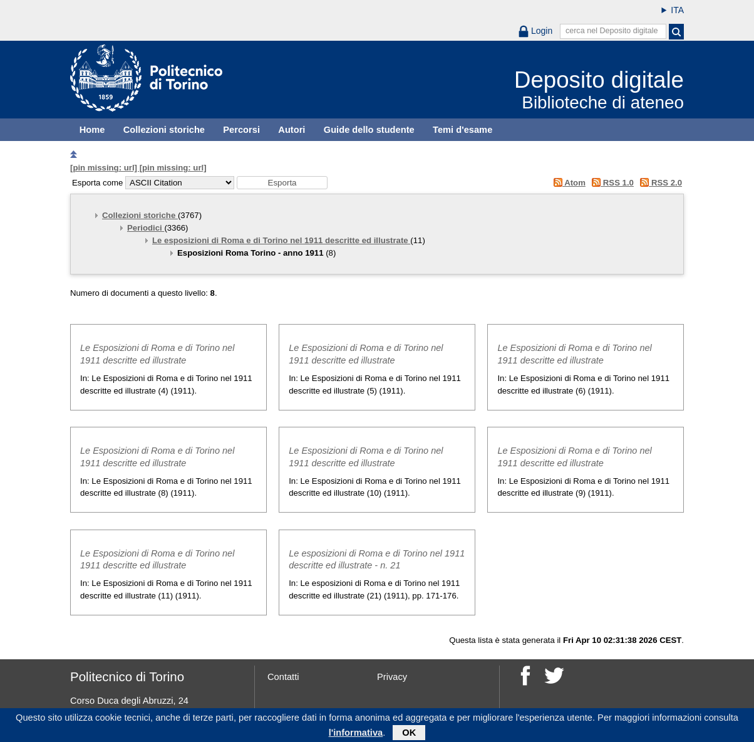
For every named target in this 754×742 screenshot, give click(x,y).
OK (409, 734)
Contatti (283, 677)
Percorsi (241, 130)
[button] (282, 182)
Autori (291, 130)
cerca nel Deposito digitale (612, 30)
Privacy (392, 677)
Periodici (145, 228)
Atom (567, 182)
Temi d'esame (462, 130)
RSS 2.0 (659, 182)
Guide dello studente (369, 130)
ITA (677, 10)
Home (92, 130)
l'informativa (356, 734)
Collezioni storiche (164, 130)
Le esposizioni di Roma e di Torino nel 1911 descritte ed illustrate (281, 240)
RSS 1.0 (611, 182)
